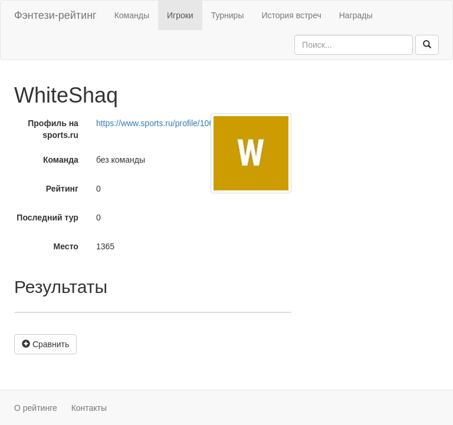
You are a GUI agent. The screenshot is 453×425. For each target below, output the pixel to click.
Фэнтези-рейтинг (55, 15)
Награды (356, 15)
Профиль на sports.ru (53, 129)
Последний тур (47, 217)
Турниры (227, 15)
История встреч (291, 15)
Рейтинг (62, 188)
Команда (60, 159)
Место (66, 246)
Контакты (89, 408)
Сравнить (45, 344)
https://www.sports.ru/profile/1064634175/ (172, 123)
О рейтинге (35, 408)
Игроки (180, 15)
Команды (131, 15)
